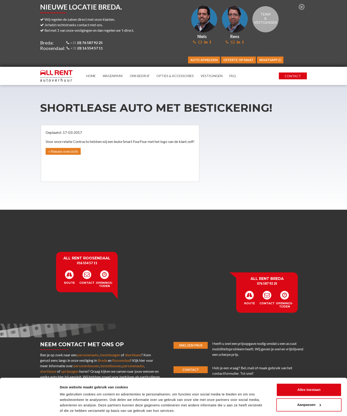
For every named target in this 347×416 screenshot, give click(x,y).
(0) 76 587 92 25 (84, 42)
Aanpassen (309, 388)
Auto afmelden (204, 60)
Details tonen (70, 407)
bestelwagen (110, 355)
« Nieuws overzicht (63, 151)
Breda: (47, 42)
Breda (102, 360)
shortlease (133, 355)
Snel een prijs (190, 345)
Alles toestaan (309, 373)
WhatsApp (270, 60)
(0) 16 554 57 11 (85, 48)
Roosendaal (121, 360)
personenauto (88, 355)
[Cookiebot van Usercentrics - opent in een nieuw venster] (29, 407)
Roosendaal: (52, 48)
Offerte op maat (238, 60)
